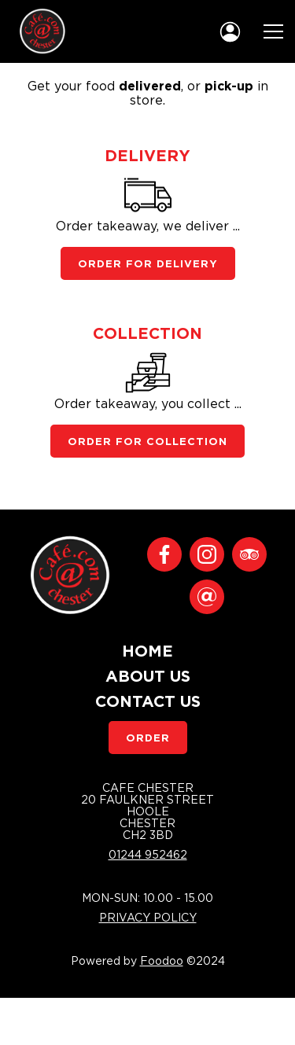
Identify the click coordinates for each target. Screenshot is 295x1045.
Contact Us (148, 700)
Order (148, 737)
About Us (147, 675)
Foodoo (161, 960)
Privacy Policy (148, 917)
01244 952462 (148, 854)
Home (147, 650)
